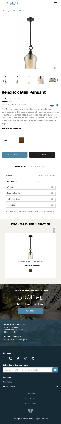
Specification (38, 166)
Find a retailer (30, 398)
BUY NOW (42, 155)
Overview (20, 166)
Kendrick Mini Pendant (18, 11)
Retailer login (30, 403)
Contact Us (30, 393)
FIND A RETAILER (14, 155)
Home (5, 11)
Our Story (31, 311)
